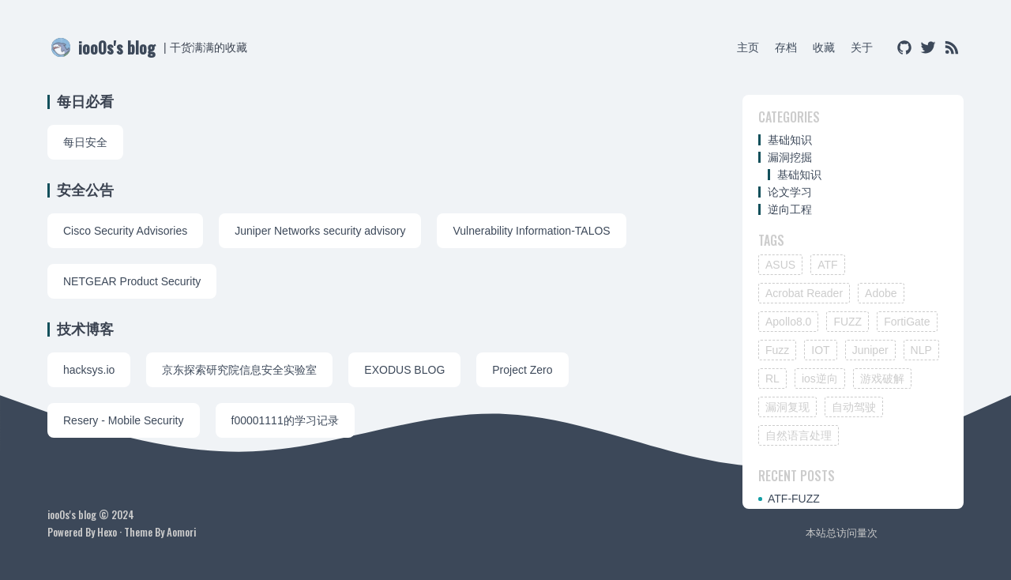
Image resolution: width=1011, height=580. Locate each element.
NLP (921, 350)
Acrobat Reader (804, 293)
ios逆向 (820, 378)
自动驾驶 (854, 407)
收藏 (824, 47)
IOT (820, 350)
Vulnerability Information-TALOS (531, 230)
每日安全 (85, 142)
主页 (748, 47)
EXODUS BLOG (404, 369)
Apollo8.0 (788, 321)
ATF (827, 264)
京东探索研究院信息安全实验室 (239, 369)
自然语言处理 (798, 435)
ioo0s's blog (117, 47)
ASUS (780, 264)
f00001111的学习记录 (285, 420)
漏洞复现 (787, 407)
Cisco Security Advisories (125, 230)
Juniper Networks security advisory (320, 230)
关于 (862, 47)
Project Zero (522, 369)
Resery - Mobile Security (123, 420)
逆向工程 (790, 209)
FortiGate (907, 321)
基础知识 (790, 140)
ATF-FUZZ (794, 498)
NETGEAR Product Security (132, 281)
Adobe (880, 293)
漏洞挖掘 (790, 157)
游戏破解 (882, 378)
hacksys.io (89, 369)
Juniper (870, 350)
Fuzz (777, 350)
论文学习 (790, 192)
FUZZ (847, 321)
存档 (786, 47)
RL (772, 378)
